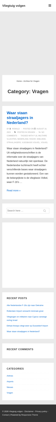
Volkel (44, 142)
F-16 (35, 136)
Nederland (22, 139)
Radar (32, 139)
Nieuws (10, 387)
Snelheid (41, 139)
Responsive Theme (29, 415)
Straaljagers (14, 142)
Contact (5, 415)
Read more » (14, 190)
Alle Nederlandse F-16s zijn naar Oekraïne (25, 305)
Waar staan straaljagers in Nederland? (20, 118)
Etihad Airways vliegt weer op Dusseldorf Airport (27, 326)
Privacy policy (41, 411)
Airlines (10, 376)
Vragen (31, 132)
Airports (10, 381)
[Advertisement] (28, 41)
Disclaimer (29, 411)
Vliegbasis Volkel (31, 142)
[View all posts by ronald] (15, 129)
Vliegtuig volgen (13, 5)
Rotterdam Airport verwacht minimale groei (25, 311)
